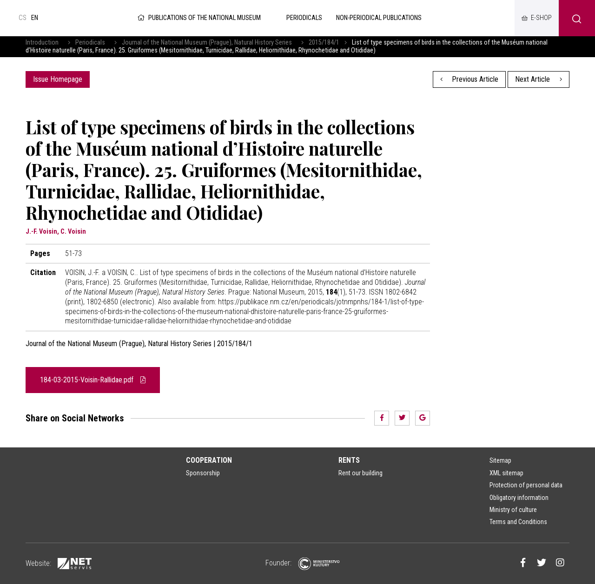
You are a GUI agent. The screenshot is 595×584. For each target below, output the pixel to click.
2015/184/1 (324, 42)
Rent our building (360, 473)
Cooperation (209, 460)
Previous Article (469, 79)
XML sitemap (506, 473)
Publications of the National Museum (198, 18)
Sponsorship (203, 473)
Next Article (538, 79)
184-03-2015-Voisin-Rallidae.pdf (92, 379)
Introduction (42, 42)
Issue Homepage (57, 79)
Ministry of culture (513, 509)
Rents (349, 460)
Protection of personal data (525, 485)
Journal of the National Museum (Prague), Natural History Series (207, 42)
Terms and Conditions (518, 521)
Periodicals (90, 42)
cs (22, 18)
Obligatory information (519, 497)
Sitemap (500, 460)
